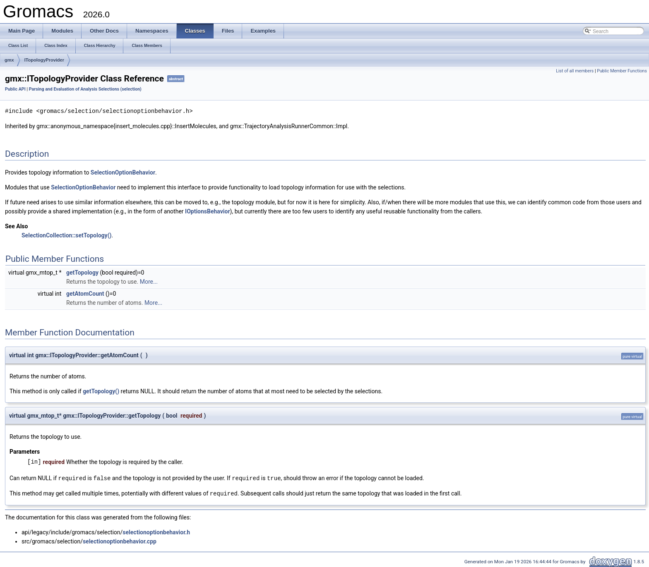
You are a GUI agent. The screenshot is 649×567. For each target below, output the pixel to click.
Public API (15, 89)
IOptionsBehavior (207, 211)
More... (149, 281)
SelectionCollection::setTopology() (66, 235)
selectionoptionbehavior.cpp (119, 540)
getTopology (82, 272)
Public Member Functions (622, 71)
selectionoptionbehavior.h (156, 531)
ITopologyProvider (44, 59)
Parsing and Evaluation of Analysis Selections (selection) (85, 89)
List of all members (575, 71)
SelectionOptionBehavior (123, 172)
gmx (9, 59)
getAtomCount (85, 293)
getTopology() (101, 391)
